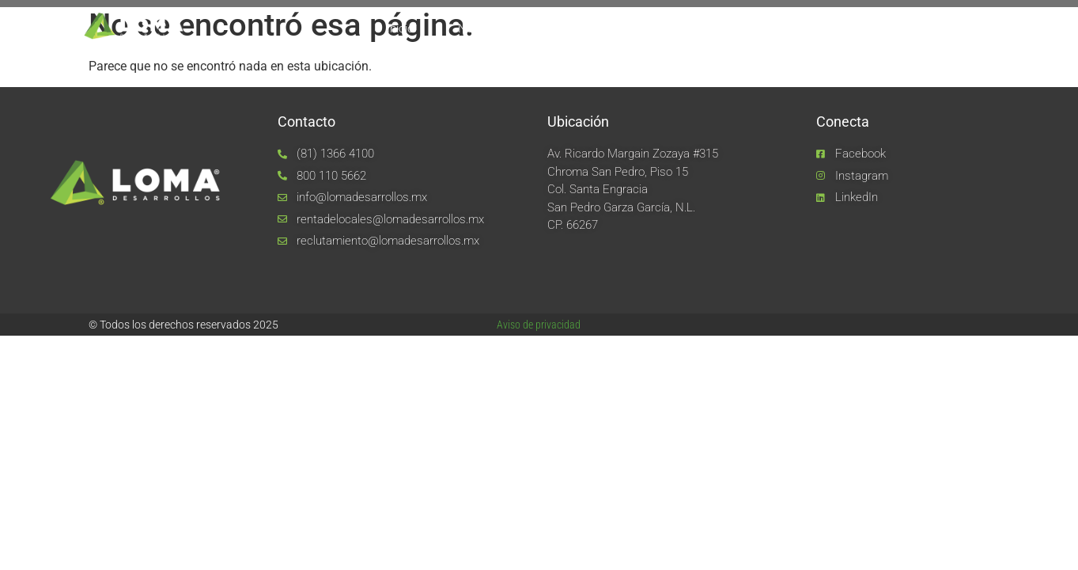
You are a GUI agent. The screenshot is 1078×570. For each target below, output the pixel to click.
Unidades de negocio (718, 28)
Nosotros (482, 28)
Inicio (400, 28)
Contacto (927, 28)
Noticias (837, 28)
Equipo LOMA (585, 28)
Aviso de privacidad (539, 324)
